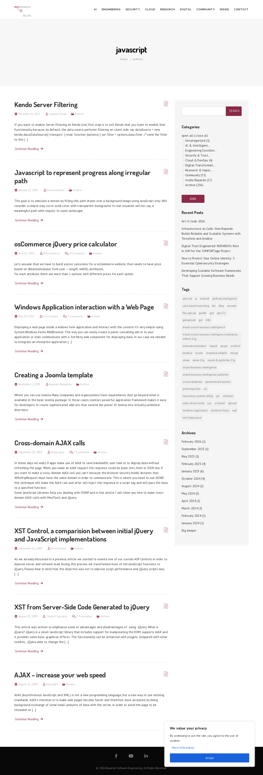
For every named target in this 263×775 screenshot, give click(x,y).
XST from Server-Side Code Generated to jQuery (82, 606)
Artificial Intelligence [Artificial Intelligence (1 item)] (224, 298)
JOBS (193, 199)
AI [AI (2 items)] (196, 298)
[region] (209, 744)
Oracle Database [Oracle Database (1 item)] (192, 382)
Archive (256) (194, 185)
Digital (185, 9)
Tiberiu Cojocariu (56, 616)
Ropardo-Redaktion (60, 384)
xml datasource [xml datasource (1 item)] (192, 417)
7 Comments (81, 452)
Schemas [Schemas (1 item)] (228, 396)
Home (124, 59)
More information (183, 747)
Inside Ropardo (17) (198, 180)
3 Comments (75, 316)
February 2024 (191, 516)
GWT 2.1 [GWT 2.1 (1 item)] (221, 313)
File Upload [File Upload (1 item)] (189, 313)
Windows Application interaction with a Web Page (84, 306)
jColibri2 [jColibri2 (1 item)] (236, 346)
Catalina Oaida (57, 114)
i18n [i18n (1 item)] (208, 320)
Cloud (150, 9)
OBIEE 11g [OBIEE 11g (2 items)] (199, 360)
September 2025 (193, 449)
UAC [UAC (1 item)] (209, 403)
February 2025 (191, 464)
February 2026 (191, 442)
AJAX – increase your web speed (60, 674)
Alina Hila (52, 684)
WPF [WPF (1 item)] (234, 410)
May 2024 (188, 493)
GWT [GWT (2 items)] (212, 313)
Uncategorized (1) (197, 140)
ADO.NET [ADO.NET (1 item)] (187, 298)
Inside (224, 9)
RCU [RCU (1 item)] (205, 389)
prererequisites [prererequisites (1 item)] (192, 389)
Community (205, 9)
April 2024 (189, 501)
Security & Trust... (197, 155)
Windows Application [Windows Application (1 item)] (195, 410)
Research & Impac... (199, 170)
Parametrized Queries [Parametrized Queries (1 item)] (218, 382)
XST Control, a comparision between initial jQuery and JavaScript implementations (83, 534)
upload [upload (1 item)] (232, 403)
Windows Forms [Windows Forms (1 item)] (220, 410)
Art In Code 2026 (193, 221)
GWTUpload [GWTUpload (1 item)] (189, 320)
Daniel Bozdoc (56, 190)
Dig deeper (189, 530)
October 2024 (191, 479)
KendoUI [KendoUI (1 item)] (187, 353)
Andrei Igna (57, 452)
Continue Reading (29, 149)
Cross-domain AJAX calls (49, 442)
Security (133, 9)
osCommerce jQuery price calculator (65, 243)
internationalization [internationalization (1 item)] (194, 346)
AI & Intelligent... (197, 145)
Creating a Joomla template (53, 374)
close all (202, 136)
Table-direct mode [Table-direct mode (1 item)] (193, 403)
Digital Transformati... (200, 165)
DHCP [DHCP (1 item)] (221, 306)
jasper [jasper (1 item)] (224, 346)
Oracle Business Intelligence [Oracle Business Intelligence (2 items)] (200, 367)
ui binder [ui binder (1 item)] (220, 403)
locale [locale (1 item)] (199, 353)
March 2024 (190, 508)
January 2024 (191, 523)
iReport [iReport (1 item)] (213, 346)
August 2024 (190, 486)
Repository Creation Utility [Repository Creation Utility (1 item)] (198, 396)
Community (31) (195, 175)
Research (167, 9)
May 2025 (188, 456)
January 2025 (191, 471)
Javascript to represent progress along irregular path (82, 176)
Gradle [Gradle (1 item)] (203, 313)
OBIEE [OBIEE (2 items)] (186, 360)
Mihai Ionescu (51, 253)
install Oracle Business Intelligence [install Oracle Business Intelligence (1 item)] (204, 327)
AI (95, 9)
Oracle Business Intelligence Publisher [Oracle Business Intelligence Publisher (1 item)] (205, 374)
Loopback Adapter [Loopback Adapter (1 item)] (216, 353)
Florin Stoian (50, 316)
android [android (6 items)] (204, 298)
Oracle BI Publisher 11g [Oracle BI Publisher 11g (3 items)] (221, 360)
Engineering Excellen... (201, 150)
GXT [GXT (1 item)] (201, 320)
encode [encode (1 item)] (231, 306)
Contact (241, 9)
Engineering (111, 9)
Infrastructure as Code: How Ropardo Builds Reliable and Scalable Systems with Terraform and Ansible (211, 233)
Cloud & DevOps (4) (198, 160)
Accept (209, 758)
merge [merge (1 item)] (234, 353)
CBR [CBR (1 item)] (214, 306)
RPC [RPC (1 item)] (218, 396)
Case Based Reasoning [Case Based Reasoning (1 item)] (196, 306)
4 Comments (77, 253)
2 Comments (84, 616)
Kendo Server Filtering (45, 104)
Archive (79, 114)
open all (187, 136)
